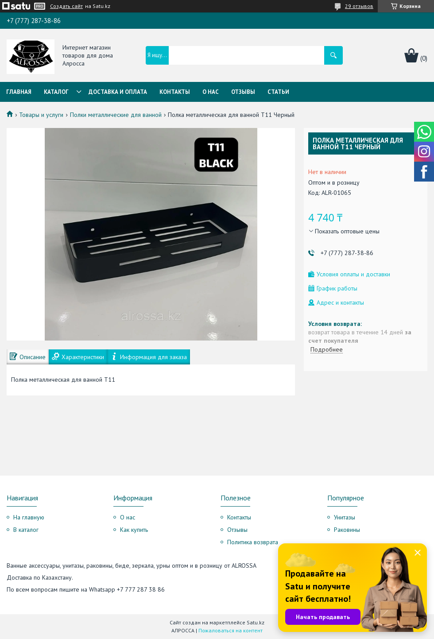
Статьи (278, 92)
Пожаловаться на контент (230, 630)
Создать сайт (66, 6)
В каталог (26, 530)
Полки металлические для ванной (116, 115)
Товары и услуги (41, 115)
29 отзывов (359, 6)
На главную (28, 517)
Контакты (174, 92)
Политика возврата (252, 542)
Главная (18, 92)
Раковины (347, 530)
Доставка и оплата (118, 92)
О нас (210, 92)
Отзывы (243, 92)
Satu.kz (255, 622)
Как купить (134, 530)
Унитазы (344, 517)
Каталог (56, 92)
